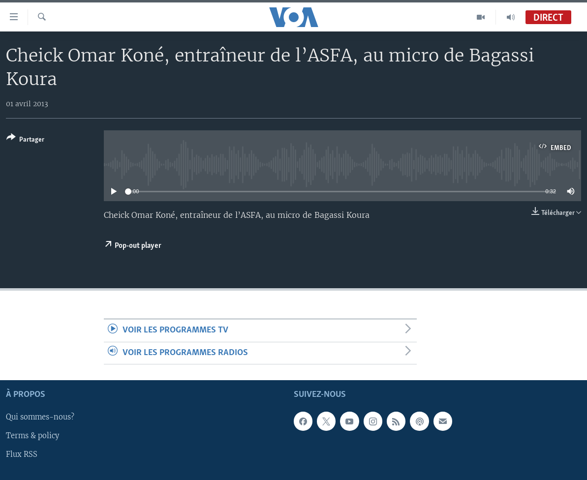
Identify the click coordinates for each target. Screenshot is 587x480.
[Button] (25, 140)
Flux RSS (21, 454)
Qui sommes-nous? (40, 417)
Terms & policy (32, 436)
